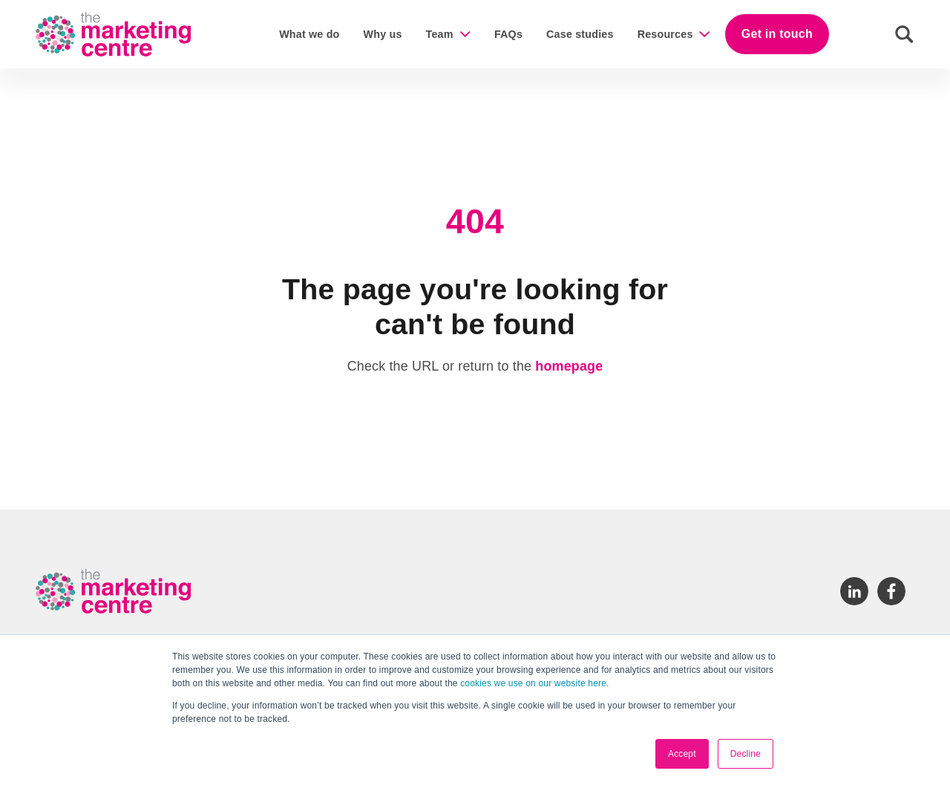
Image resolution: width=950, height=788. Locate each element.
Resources (665, 34)
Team (439, 34)
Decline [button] (745, 754)
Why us (383, 34)
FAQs (508, 34)
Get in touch (777, 33)
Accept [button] (682, 754)
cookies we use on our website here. (533, 683)
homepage (569, 366)
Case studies (580, 34)
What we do (309, 34)
